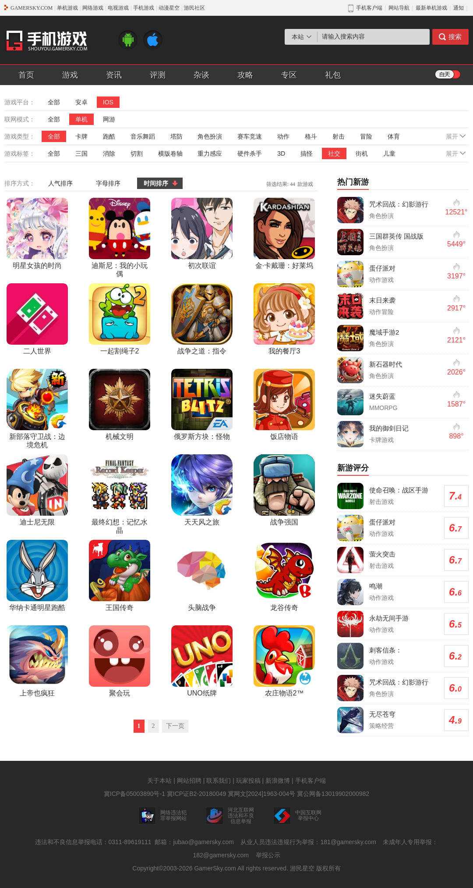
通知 (458, 8)
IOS (108, 102)
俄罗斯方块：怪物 (202, 404)
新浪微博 (277, 780)
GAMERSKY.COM (32, 8)
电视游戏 (118, 8)
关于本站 (159, 780)
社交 (334, 153)
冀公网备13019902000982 (333, 793)
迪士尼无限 (37, 490)
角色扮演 (210, 136)
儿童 (389, 153)
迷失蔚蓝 (382, 396)
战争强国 (284, 490)
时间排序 (156, 183)
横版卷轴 (170, 153)
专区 (289, 75)
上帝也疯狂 (37, 661)
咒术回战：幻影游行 (398, 204)
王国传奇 (119, 575)
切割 (137, 153)
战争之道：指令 (202, 319)
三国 (81, 153)
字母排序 (108, 183)
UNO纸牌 (202, 661)
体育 (394, 136)
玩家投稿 (248, 780)
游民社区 (194, 8)
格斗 (311, 136)
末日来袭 (382, 300)
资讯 (114, 75)
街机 (362, 153)
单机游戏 (67, 8)
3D (281, 153)
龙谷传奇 (284, 575)
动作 (283, 136)
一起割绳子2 (119, 319)
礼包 (333, 75)
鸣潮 (375, 586)
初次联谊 (202, 233)
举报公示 (268, 855)
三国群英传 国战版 (396, 236)
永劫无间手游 (389, 618)
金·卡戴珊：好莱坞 (284, 233)
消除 (109, 153)
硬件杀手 (249, 153)
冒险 (366, 136)
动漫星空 (169, 8)
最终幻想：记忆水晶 (119, 494)
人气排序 (60, 183)
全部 (54, 102)
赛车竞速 (249, 136)
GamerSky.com (215, 868)
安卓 (81, 102)
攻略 (245, 75)
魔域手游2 (384, 332)
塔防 (176, 136)
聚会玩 (119, 661)
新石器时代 (385, 364)
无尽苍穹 (382, 714)
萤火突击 (382, 554)
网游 (109, 119)
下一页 (175, 726)
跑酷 (109, 136)
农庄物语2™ (284, 661)
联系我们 (218, 780)
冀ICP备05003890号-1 (134, 793)
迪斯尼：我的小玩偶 (119, 238)
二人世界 (37, 319)
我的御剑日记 (389, 428)
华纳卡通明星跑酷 (37, 575)
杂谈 (201, 75)
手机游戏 (143, 8)
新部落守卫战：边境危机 (37, 409)
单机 (81, 119)
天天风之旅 (202, 490)
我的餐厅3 (284, 319)
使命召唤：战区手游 (398, 490)
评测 (158, 75)
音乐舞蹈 (143, 136)
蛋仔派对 (382, 268)
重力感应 (210, 153)
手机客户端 (310, 780)
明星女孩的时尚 (37, 233)
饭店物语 (284, 404)
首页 (26, 75)
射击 (338, 136)
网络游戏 (92, 8)
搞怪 (306, 153)
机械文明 (119, 404)
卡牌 (81, 136)
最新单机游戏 (431, 8)
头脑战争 (202, 575)
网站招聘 (189, 780)
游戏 (70, 75)
